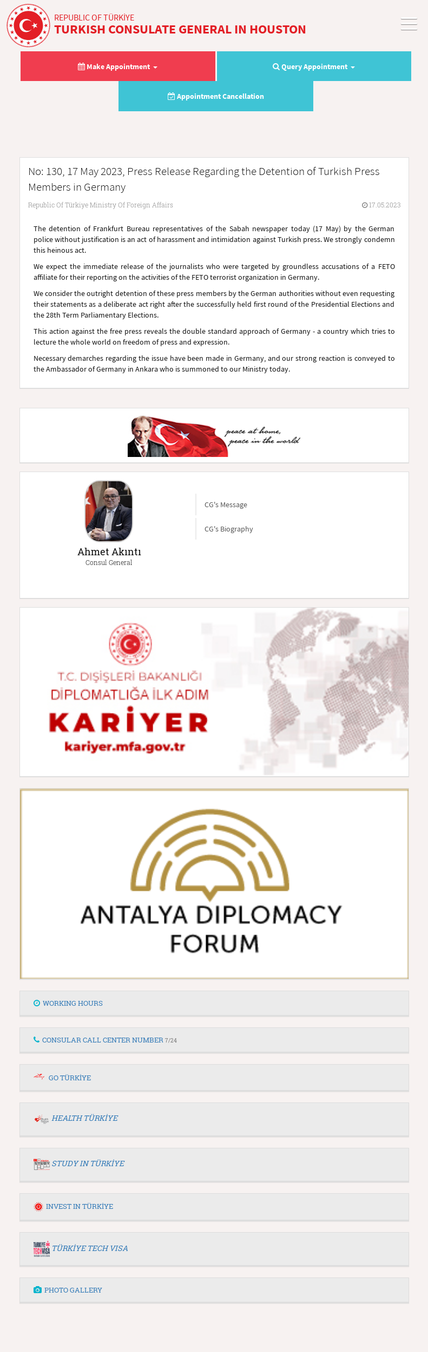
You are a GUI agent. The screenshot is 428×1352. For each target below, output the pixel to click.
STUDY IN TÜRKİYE (87, 1163)
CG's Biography (229, 529)
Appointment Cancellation (216, 96)
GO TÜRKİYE (70, 1077)
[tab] (214, 1003)
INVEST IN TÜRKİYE (73, 1206)
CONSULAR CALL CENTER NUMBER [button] (105, 1040)
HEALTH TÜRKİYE (84, 1118)
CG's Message (226, 504)
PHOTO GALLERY (68, 1290)
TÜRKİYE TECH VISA (89, 1248)
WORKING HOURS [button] (68, 1003)
